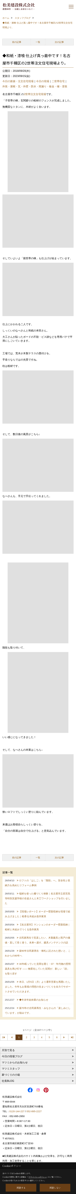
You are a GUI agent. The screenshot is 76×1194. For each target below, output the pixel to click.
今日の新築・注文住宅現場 (18, 81)
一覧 (38, 42)
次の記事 (59, 42)
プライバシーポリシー (37, 1177)
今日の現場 (42, 81)
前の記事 (16, 42)
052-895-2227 (33, 1111)
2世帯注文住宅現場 (35, 94)
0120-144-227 (16, 1111)
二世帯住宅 (58, 81)
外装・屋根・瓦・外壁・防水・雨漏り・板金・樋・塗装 (34, 86)
